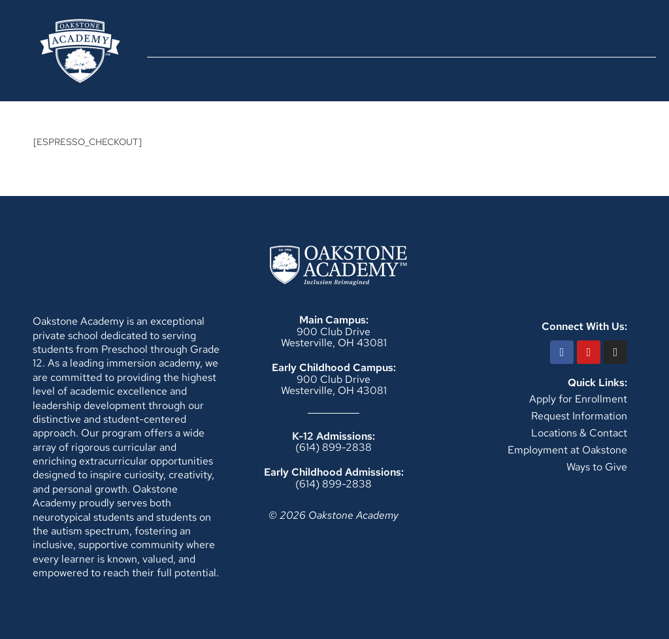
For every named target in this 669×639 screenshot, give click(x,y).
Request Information (579, 416)
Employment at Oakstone (567, 450)
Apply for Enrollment (578, 399)
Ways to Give (596, 467)
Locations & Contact (579, 433)
